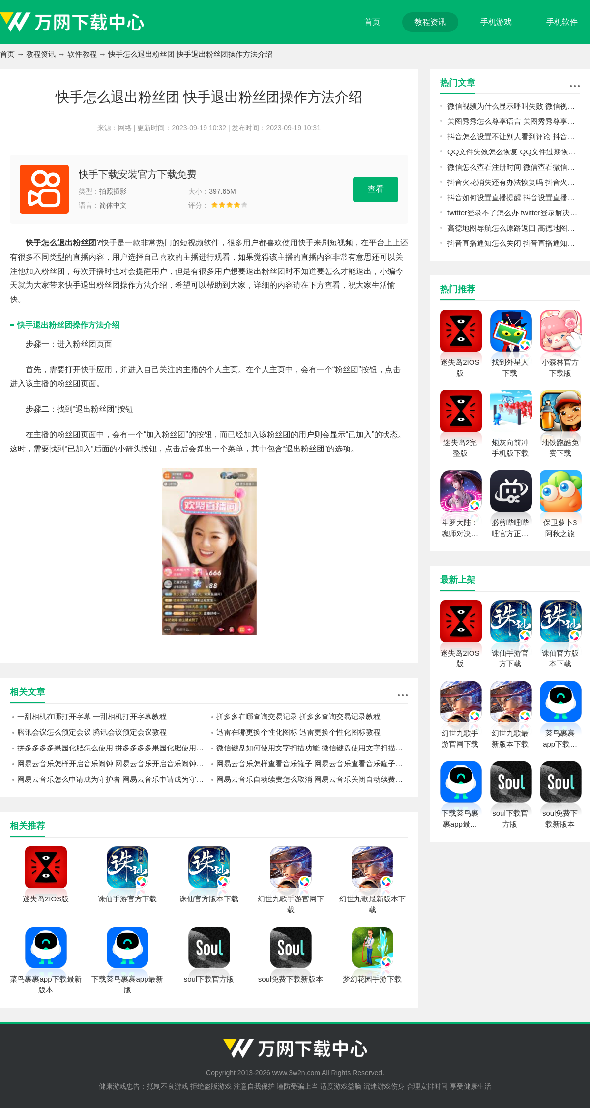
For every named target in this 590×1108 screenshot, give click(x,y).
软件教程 (82, 54)
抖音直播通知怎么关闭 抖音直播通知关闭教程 (513, 243)
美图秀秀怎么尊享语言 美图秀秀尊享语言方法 (513, 121)
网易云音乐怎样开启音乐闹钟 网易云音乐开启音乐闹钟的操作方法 (113, 763)
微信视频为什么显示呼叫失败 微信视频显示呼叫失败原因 (513, 106)
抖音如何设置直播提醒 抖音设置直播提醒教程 (513, 197)
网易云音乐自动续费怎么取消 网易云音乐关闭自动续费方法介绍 (312, 779)
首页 (372, 22)
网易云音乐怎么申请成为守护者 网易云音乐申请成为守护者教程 (113, 779)
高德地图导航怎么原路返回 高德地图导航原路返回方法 (513, 228)
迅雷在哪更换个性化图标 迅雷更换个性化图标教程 (298, 732)
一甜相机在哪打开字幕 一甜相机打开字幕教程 (92, 716)
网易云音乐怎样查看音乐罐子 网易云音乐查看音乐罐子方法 (312, 763)
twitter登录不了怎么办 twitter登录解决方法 (513, 213)
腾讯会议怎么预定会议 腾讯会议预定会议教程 (92, 732)
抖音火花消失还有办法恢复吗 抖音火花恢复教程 (513, 182)
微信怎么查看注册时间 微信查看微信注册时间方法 (513, 167)
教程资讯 (430, 22)
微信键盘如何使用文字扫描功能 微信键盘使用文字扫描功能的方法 (312, 748)
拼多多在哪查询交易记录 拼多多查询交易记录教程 (298, 716)
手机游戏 (496, 22)
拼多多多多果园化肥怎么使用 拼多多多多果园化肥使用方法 (113, 748)
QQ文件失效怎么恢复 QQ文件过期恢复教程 (513, 152)
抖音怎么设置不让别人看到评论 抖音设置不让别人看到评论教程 (513, 136)
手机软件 (562, 22)
